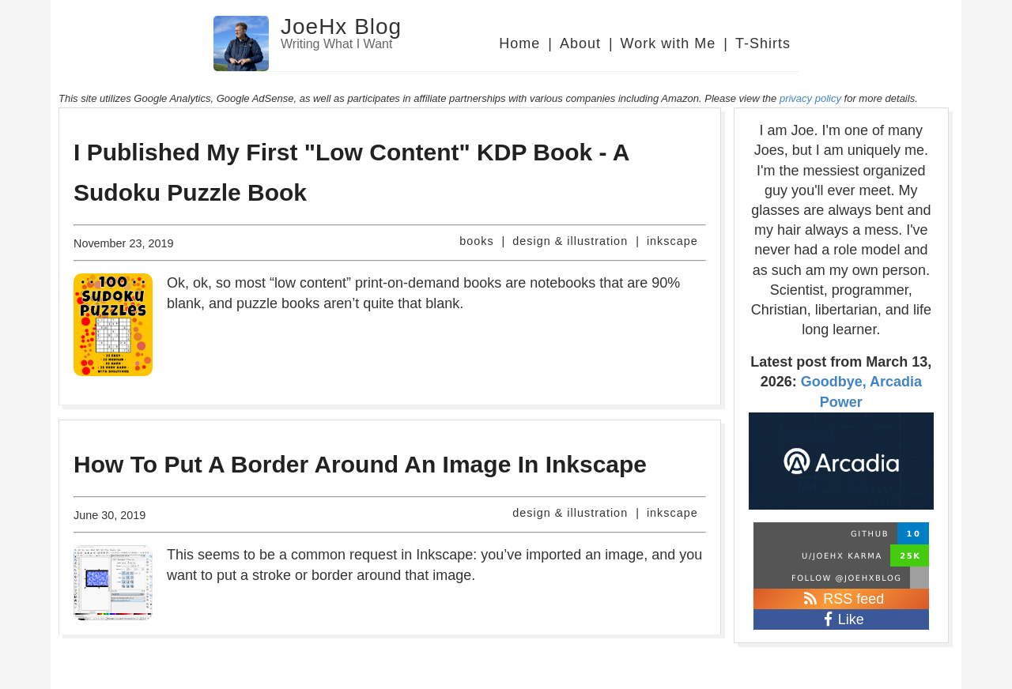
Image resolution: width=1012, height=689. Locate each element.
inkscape (672, 241)
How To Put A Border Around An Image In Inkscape (360, 464)
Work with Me (668, 43)
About (580, 43)
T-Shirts (763, 43)
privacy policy (810, 98)
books (476, 241)
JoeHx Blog (341, 26)
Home (519, 43)
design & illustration (570, 241)
